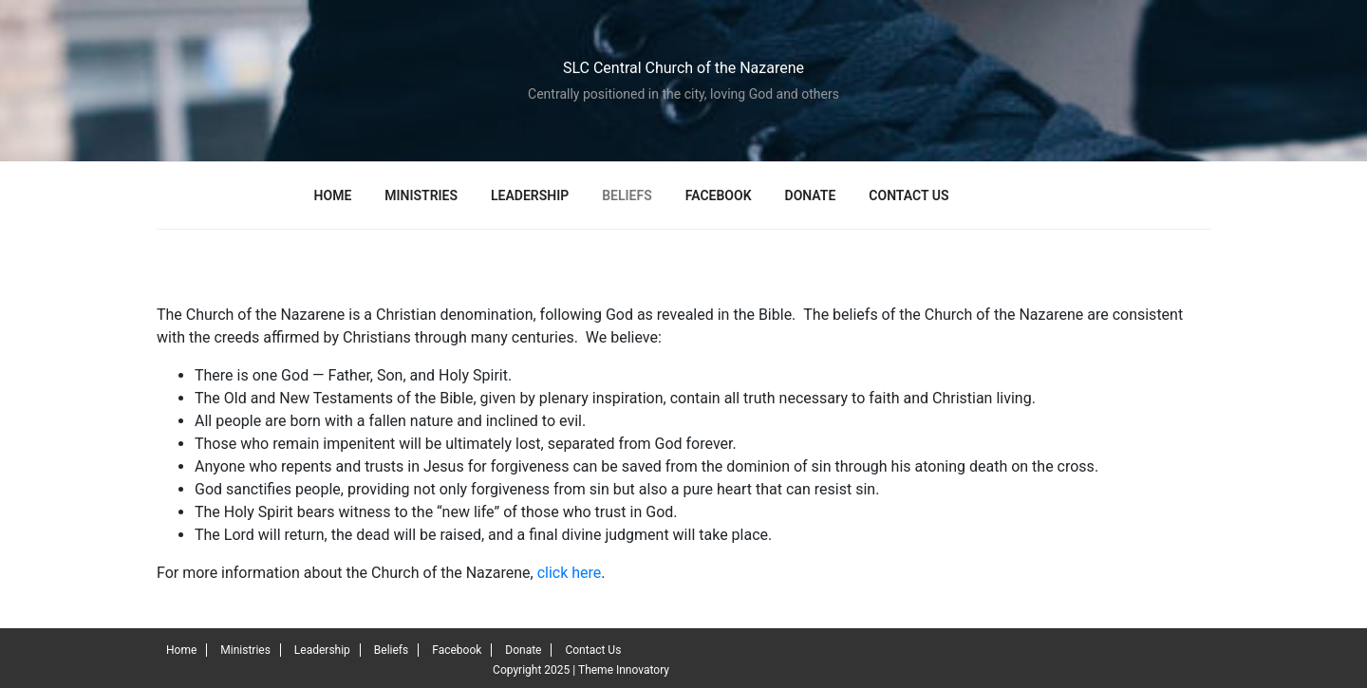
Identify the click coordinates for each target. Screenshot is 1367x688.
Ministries (421, 195)
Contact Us (908, 195)
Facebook (718, 195)
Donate (810, 195)
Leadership (530, 195)
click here (569, 573)
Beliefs (627, 195)
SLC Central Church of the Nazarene (683, 68)
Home (333, 195)
